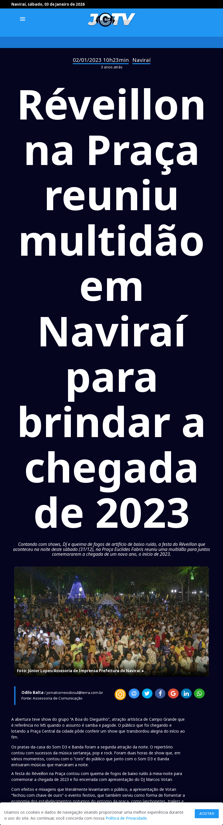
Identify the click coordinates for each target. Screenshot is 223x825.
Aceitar (207, 813)
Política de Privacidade (126, 818)
